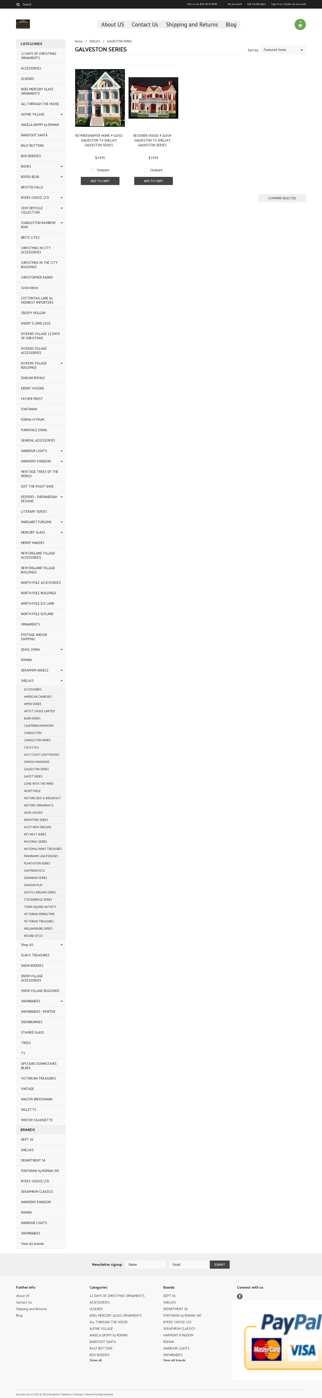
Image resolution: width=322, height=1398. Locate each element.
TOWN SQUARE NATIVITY (40, 907)
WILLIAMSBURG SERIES (38, 929)
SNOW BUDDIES (32, 965)
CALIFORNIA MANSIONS (39, 726)
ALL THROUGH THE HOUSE (40, 104)
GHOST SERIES (33, 776)
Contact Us (145, 24)
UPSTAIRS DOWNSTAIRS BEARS (39, 1065)
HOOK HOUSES (33, 813)
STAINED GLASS (32, 1032)
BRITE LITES (30, 237)
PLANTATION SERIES (37, 863)
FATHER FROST (32, 399)
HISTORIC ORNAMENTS (38, 805)
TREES (26, 1043)
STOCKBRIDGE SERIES (38, 900)
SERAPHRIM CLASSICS (37, 1191)
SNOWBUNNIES (32, 1022)
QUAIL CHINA (30, 649)
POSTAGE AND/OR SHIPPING (34, 637)
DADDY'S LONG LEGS (35, 323)
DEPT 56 (27, 1139)
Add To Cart (100, 181)
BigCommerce (105, 1394)
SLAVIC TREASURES (35, 955)
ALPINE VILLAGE (33, 114)
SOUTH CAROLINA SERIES (40, 892)
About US (112, 24)
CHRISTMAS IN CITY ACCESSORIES (36, 250)
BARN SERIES (32, 718)
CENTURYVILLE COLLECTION (32, 210)
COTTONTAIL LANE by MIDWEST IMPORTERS (37, 300)
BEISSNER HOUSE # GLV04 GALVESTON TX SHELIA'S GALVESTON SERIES (152, 140)
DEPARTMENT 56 (33, 1160)
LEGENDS (27, 79)
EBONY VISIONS (32, 388)
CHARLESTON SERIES (37, 740)
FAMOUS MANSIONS (37, 762)
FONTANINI (29, 409)
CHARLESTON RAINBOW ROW (38, 225)
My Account (235, 4)
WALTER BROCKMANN (36, 1099)
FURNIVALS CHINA (34, 430)
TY (23, 1053)
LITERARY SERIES (34, 511)
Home (79, 41)
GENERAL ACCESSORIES (38, 440)
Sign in (275, 4)
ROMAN (26, 660)
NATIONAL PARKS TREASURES (43, 849)
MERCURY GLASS (33, 532)
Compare (103, 170)
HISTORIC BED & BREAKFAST (42, 798)
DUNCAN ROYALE (33, 378)
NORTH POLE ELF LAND (37, 603)
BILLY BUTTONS (32, 145)
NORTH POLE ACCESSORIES (41, 582)
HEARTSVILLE (32, 791)
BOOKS (26, 166)
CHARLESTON (32, 733)
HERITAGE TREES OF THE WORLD (39, 473)
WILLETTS (28, 1109)
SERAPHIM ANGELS (34, 670)
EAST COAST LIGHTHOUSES (42, 755)
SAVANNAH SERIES (35, 878)
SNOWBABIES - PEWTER (38, 1011)
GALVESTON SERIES (36, 769)
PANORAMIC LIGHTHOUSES (41, 856)
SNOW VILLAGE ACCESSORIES (32, 978)
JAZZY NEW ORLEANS (37, 827)
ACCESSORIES (31, 68)
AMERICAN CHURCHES (38, 697)
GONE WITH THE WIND (38, 784)
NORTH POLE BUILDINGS (38, 593)
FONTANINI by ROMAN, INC (40, 1171)
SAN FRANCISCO (34, 871)
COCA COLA (31, 747)
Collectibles (29, 288)
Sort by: (253, 50)
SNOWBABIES (30, 1001)
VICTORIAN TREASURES (39, 921)
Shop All (27, 945)
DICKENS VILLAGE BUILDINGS (34, 365)
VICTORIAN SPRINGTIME (39, 914)
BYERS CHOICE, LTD (35, 197)
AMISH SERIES (32, 704)
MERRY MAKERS (32, 543)
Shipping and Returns (192, 24)
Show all (96, 1360)
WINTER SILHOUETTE (37, 1120)
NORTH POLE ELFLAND (37, 614)
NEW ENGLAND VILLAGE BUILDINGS (38, 570)
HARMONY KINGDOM (36, 461)
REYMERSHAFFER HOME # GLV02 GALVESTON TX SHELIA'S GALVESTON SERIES (98, 140)
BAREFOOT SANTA (34, 135)
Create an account (294, 4)
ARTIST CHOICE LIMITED (39, 711)
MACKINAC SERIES (35, 842)
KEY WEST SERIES (35, 834)
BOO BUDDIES (31, 156)
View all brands (32, 1244)
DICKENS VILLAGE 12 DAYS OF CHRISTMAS (40, 336)
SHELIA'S (27, 681)
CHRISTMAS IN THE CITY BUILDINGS (39, 264)
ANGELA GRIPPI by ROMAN (40, 125)
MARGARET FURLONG (36, 522)
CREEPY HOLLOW (33, 313)
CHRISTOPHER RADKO (37, 277)
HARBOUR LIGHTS (34, 451)
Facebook (240, 1296)
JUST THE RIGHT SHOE (37, 486)
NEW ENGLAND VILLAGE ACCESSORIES (38, 555)
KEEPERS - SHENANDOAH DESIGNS (39, 499)
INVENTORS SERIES (36, 820)
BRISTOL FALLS (32, 187)
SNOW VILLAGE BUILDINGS (40, 991)
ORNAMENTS (30, 624)
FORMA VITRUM (32, 419)
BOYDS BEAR (30, 177)
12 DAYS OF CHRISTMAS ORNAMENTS (38, 55)
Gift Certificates (256, 4)
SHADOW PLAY (33, 885)
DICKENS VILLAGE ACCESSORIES (34, 350)
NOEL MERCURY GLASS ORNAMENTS (37, 91)
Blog (231, 24)
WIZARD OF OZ (33, 936)
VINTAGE (27, 1089)
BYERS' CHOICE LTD (35, 1181)
